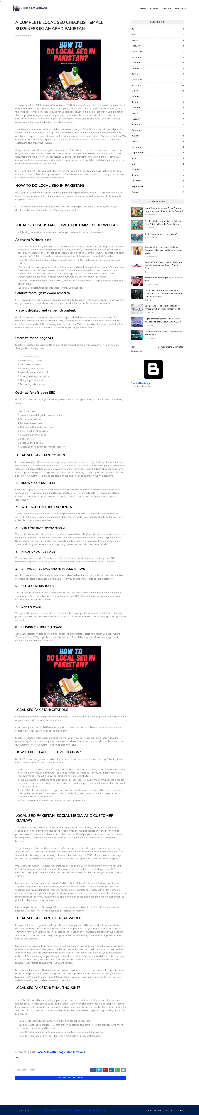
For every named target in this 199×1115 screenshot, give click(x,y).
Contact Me (136, 351)
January (158, 74)
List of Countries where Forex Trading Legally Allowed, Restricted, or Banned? (164, 210)
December (158, 51)
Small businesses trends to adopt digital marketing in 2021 (164, 333)
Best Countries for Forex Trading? (161, 234)
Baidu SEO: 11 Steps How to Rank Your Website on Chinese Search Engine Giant (163, 265)
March (158, 40)
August (158, 135)
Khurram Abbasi (25, 35)
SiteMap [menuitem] (154, 8)
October (158, 62)
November (158, 57)
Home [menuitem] (143, 8)
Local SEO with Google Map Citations (61, 1052)
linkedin (158, 1109)
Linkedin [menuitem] (166, 8)
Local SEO (21, 1070)
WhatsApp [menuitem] (180, 8)
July (158, 29)
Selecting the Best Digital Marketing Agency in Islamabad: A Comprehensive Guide (163, 250)
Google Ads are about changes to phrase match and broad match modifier (163, 307)
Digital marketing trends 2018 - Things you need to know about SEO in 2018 (163, 320)
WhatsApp (169, 1109)
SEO (32, 1070)
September (158, 152)
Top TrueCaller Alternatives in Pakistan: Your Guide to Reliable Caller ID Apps (163, 223)
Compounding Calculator (170, 346)
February (158, 45)
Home (134, 346)
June (158, 158)
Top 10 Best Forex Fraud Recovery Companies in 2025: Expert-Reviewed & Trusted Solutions (164, 293)
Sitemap (181, 1109)
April (158, 34)
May (158, 163)
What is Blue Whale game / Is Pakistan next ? (163, 279)
